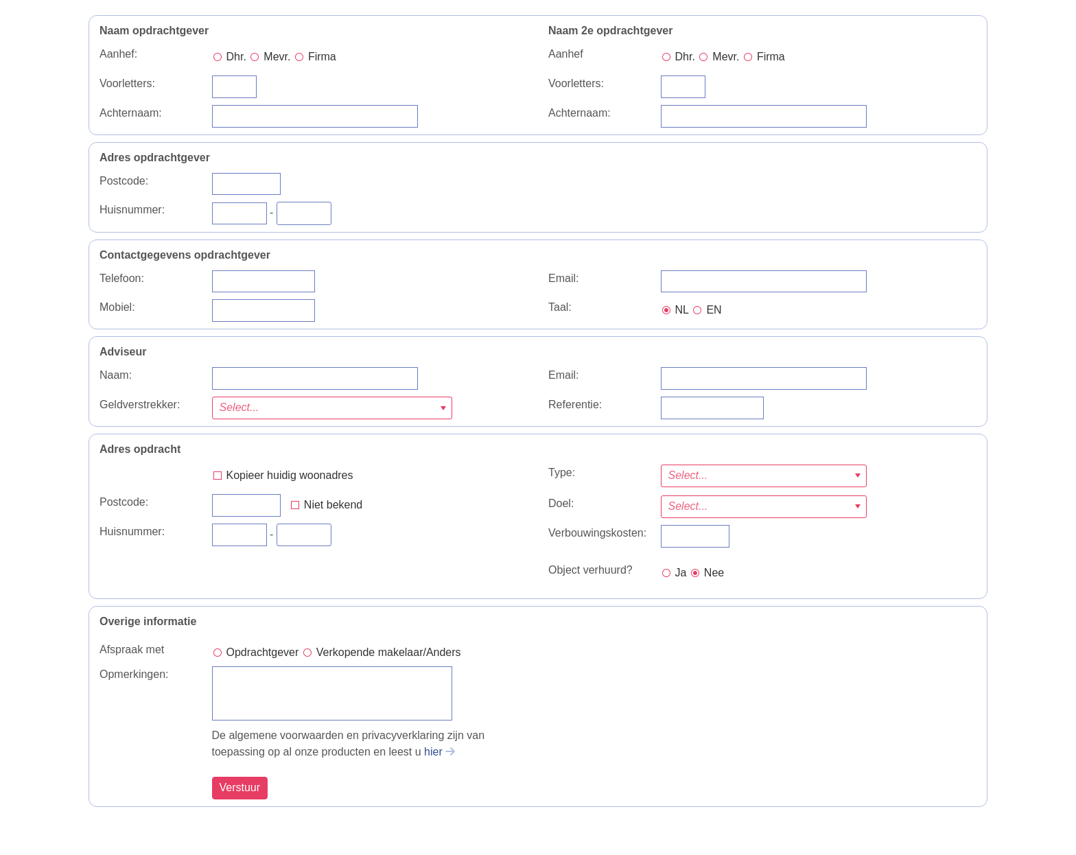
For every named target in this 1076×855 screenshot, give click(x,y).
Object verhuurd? (590, 570)
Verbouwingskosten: (597, 533)
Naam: (116, 375)
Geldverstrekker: (140, 404)
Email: (563, 278)
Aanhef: (118, 54)
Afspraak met (132, 649)
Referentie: (575, 404)
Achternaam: (131, 113)
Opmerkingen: (134, 674)
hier (433, 752)
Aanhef (565, 54)
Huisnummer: (132, 209)
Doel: (561, 503)
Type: (561, 472)
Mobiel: (117, 307)
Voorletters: (127, 83)
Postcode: (124, 181)
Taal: (560, 307)
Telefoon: (122, 278)
